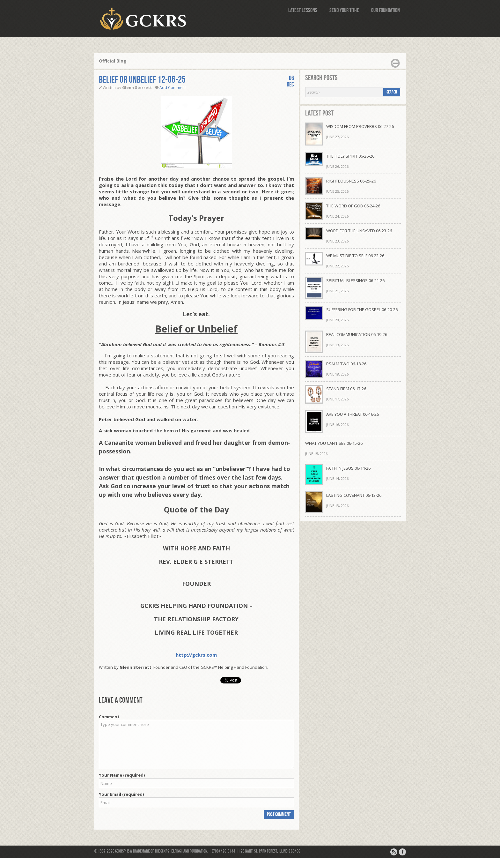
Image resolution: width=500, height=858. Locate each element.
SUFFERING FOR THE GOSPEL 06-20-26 (362, 309)
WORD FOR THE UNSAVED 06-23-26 (359, 231)
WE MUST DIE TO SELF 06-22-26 (355, 255)
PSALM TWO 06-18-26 (346, 364)
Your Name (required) (122, 775)
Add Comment (172, 87)
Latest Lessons (302, 10)
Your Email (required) (121, 794)
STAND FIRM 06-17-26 (346, 389)
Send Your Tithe (344, 10)
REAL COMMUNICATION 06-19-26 (356, 334)
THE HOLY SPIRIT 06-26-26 (350, 156)
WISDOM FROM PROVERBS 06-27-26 (360, 126)
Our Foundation (385, 10)
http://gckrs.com (196, 655)
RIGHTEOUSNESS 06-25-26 (351, 181)
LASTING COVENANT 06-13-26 (353, 495)
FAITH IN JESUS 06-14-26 (348, 468)
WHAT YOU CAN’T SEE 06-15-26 (334, 443)
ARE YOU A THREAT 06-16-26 (352, 414)
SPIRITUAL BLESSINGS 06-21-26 (355, 280)
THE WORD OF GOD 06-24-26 (353, 206)
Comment (109, 717)
